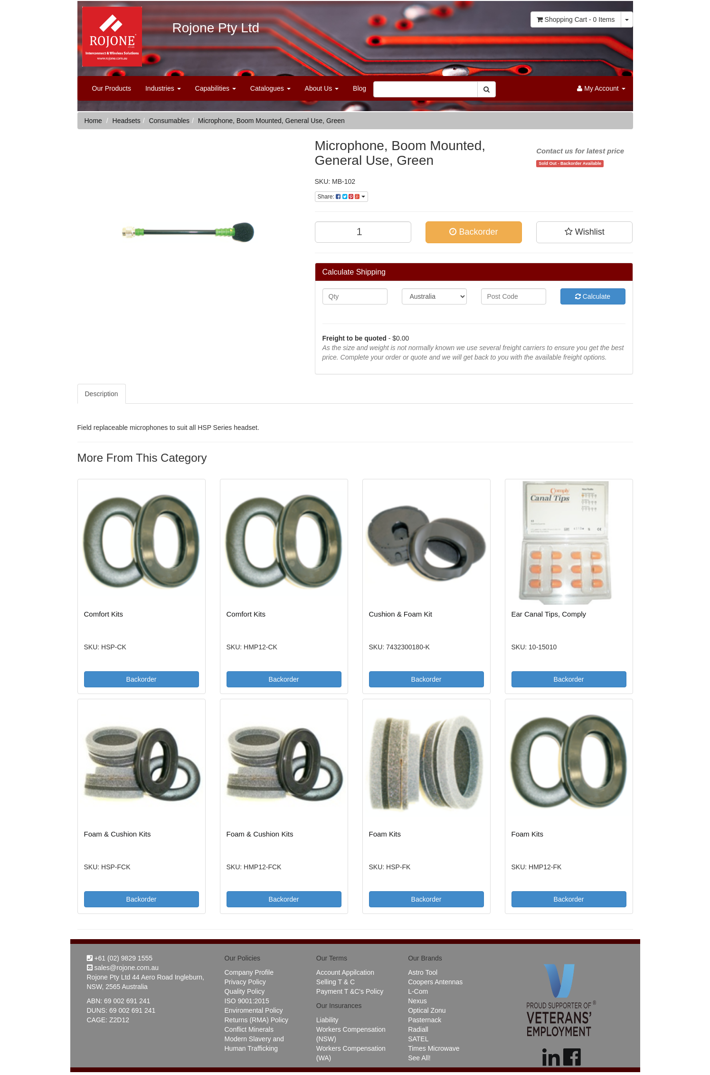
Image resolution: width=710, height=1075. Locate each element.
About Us (322, 88)
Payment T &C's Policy (349, 991)
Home (93, 120)
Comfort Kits (103, 614)
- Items (576, 19)
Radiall (418, 1029)
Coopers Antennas (435, 982)
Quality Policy (245, 991)
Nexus (417, 1001)
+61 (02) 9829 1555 (120, 958)
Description (101, 394)
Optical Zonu (426, 1010)
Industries (163, 88)
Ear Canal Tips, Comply (549, 614)
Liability (327, 1020)
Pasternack (424, 1020)
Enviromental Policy (254, 1010)
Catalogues (270, 88)
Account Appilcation (345, 972)
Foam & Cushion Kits (117, 834)
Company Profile (249, 972)
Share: (341, 196)
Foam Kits (385, 834)
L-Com (418, 991)
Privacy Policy (245, 982)
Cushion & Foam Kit (400, 614)
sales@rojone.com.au (123, 967)
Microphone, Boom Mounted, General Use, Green (271, 120)
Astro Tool (422, 972)
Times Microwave (433, 1048)
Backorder (473, 232)
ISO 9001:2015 (247, 1001)
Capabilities (215, 88)
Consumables (169, 120)
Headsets (127, 120)
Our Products (111, 88)
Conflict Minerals (249, 1029)
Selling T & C (335, 982)
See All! (419, 1058)
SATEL (418, 1039)
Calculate (592, 296)
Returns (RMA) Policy (257, 1020)
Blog (359, 88)
